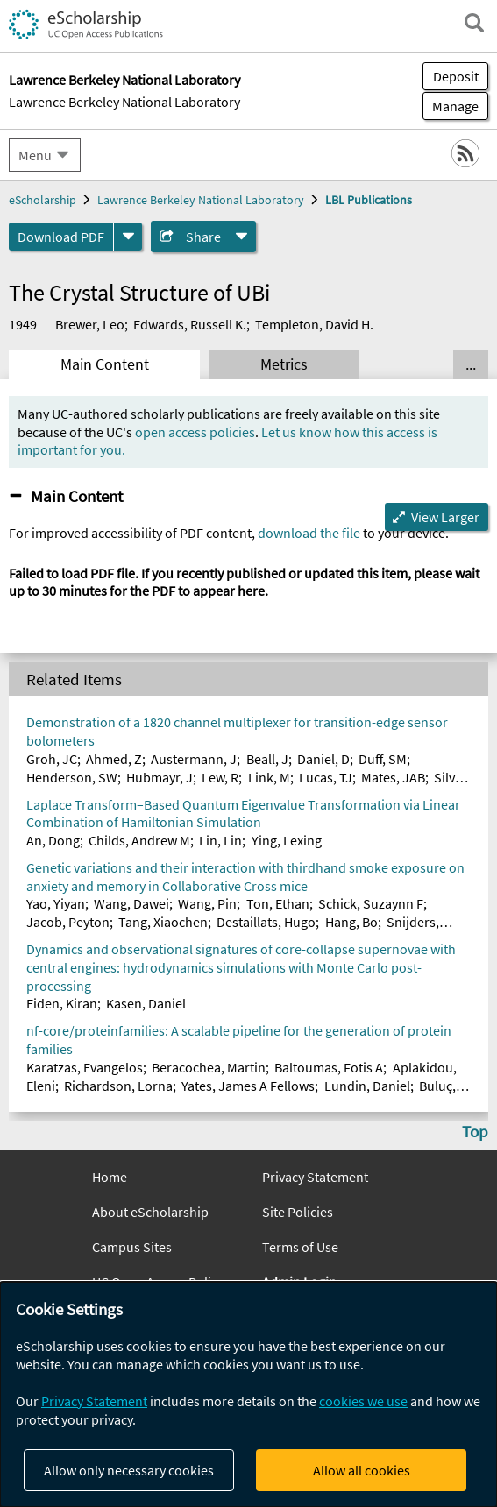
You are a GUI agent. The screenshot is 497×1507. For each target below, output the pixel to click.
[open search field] (474, 23)
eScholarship (42, 200)
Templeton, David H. (314, 324)
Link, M (269, 777)
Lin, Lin (220, 840)
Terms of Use (300, 1247)
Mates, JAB (393, 777)
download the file (309, 532)
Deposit (456, 76)
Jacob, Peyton (68, 921)
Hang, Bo (351, 921)
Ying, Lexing (287, 840)
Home (109, 1176)
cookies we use (363, 1401)
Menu (35, 155)
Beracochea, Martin (209, 1067)
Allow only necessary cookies (129, 1470)
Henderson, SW (71, 777)
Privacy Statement (315, 1176)
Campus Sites (132, 1247)
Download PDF (61, 236)
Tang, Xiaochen (163, 921)
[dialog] (248, 1394)
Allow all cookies (361, 1470)
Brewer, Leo (89, 324)
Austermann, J (194, 759)
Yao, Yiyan (55, 903)
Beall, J (267, 759)
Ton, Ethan (277, 903)
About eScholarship (150, 1211)
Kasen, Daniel (146, 1003)
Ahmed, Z (114, 759)
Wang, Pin (207, 903)
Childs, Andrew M (139, 840)
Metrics (284, 364)
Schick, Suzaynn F (370, 903)
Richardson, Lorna (118, 1085)
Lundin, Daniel (367, 1085)
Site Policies (297, 1211)
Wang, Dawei (131, 903)
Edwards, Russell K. (189, 324)
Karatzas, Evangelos (84, 1067)
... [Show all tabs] (470, 364)
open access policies (195, 432)
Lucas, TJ (325, 777)
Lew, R (220, 777)
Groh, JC (51, 759)
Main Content (104, 364)
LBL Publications (368, 200)
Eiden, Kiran (61, 1003)
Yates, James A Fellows (248, 1085)
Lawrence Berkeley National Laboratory (124, 101)
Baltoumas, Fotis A (328, 1067)
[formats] (128, 237)
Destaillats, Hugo (266, 921)
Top (475, 1131)
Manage (450, 106)
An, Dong (53, 840)
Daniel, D (323, 759)
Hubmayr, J (159, 777)
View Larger (445, 517)
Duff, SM (383, 759)
